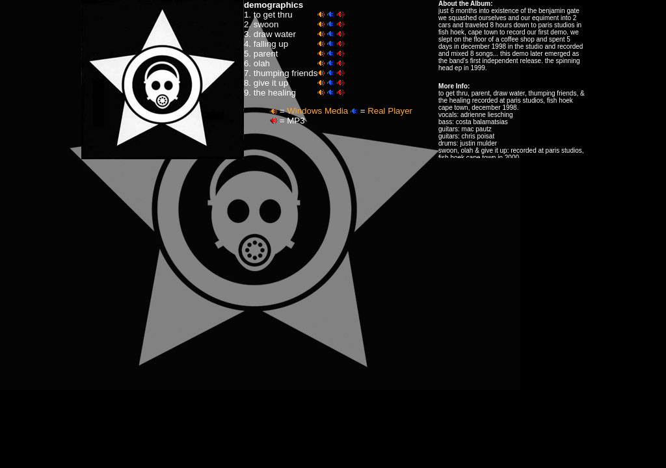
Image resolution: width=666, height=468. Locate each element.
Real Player (389, 111)
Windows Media (317, 111)
